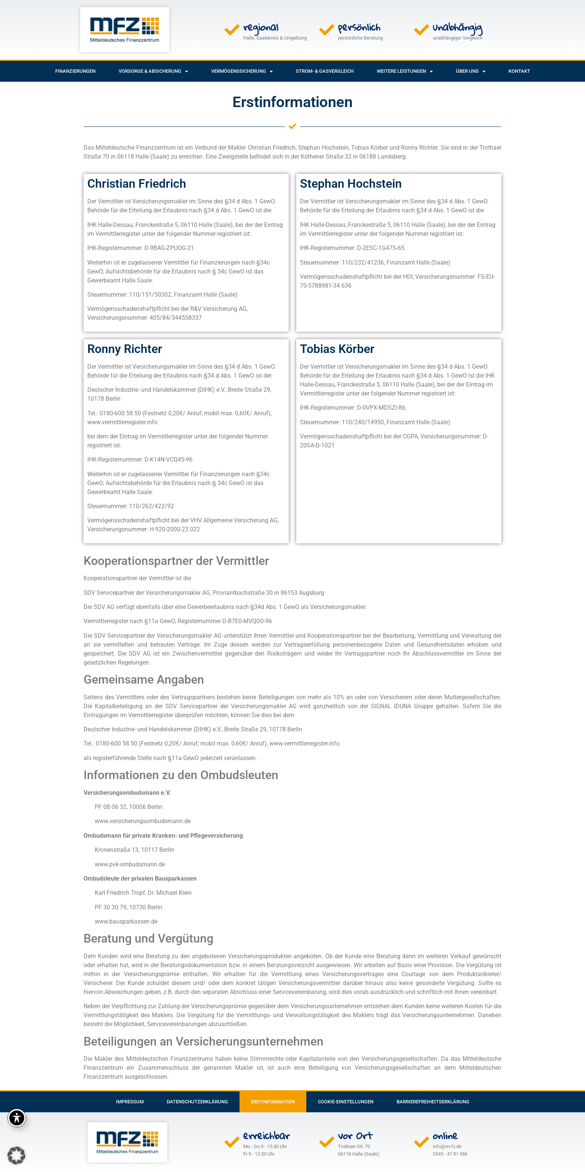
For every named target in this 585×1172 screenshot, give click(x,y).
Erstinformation (273, 1101)
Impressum (130, 1101)
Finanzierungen (75, 71)
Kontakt (519, 71)
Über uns (470, 71)
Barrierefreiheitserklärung (433, 1101)
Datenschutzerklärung (197, 1101)
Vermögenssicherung (242, 71)
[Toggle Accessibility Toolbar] (17, 1118)
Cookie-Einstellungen (345, 1101)
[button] (16, 1155)
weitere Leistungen (405, 71)
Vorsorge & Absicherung (153, 71)
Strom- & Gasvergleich (325, 71)
